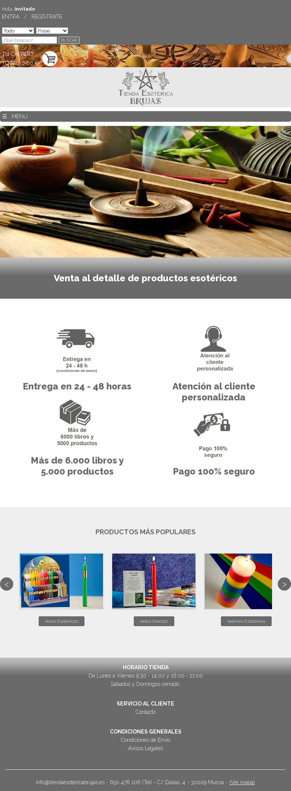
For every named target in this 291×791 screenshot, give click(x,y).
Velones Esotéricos (246, 621)
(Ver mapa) (242, 782)
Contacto (146, 712)
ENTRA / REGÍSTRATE (32, 17)
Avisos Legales (145, 748)
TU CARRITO (17, 54)
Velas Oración (154, 621)
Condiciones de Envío (145, 740)
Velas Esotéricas (61, 621)
